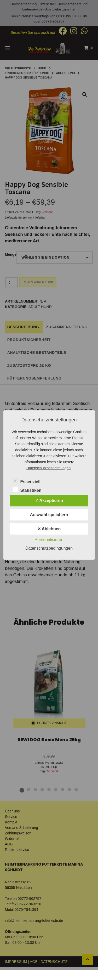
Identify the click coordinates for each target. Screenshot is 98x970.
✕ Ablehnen (49, 529)
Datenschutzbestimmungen (48, 468)
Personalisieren (48, 539)
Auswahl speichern (49, 514)
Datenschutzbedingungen (49, 548)
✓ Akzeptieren (49, 500)
